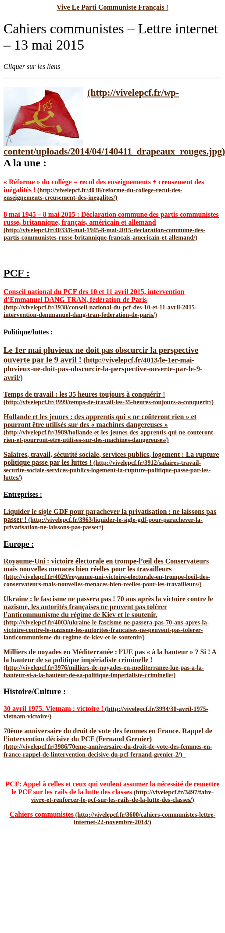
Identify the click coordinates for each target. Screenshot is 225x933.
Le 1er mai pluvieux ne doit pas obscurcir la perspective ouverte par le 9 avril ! (101, 354)
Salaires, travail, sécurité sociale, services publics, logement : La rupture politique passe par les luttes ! (111, 458)
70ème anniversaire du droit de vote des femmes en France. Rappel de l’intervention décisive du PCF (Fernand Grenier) (108, 735)
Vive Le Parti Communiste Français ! (112, 7)
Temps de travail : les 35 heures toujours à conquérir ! (84, 394)
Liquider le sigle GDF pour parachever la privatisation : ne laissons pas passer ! (110, 515)
